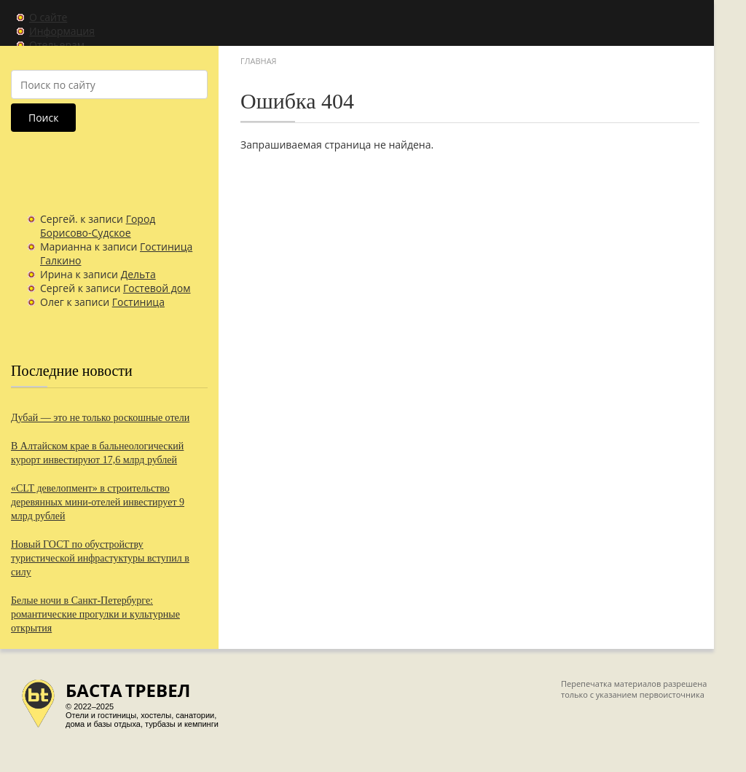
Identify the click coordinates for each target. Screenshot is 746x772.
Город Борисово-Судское (97, 226)
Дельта (138, 274)
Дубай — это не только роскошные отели (100, 417)
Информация (62, 31)
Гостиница (138, 302)
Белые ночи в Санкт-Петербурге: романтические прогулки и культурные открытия (95, 614)
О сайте (48, 17)
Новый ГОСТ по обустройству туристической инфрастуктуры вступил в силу (100, 558)
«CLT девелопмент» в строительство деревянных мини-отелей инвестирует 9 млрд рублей (97, 502)
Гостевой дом (157, 288)
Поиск (43, 118)
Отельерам (57, 45)
